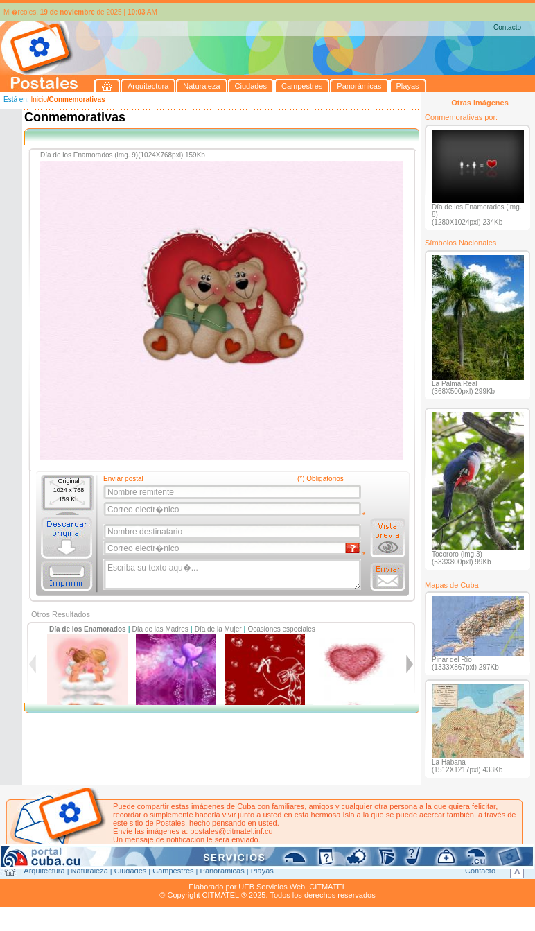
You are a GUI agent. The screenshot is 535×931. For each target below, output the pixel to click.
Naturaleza (89, 871)
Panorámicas (222, 871)
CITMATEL (328, 886)
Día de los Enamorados (87, 629)
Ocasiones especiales (281, 629)
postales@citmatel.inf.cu (231, 831)
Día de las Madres (160, 629)
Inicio (38, 99)
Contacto (507, 27)
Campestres (172, 871)
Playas (262, 871)
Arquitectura (44, 871)
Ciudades (130, 871)
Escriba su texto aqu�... (233, 574)
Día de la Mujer (218, 629)
